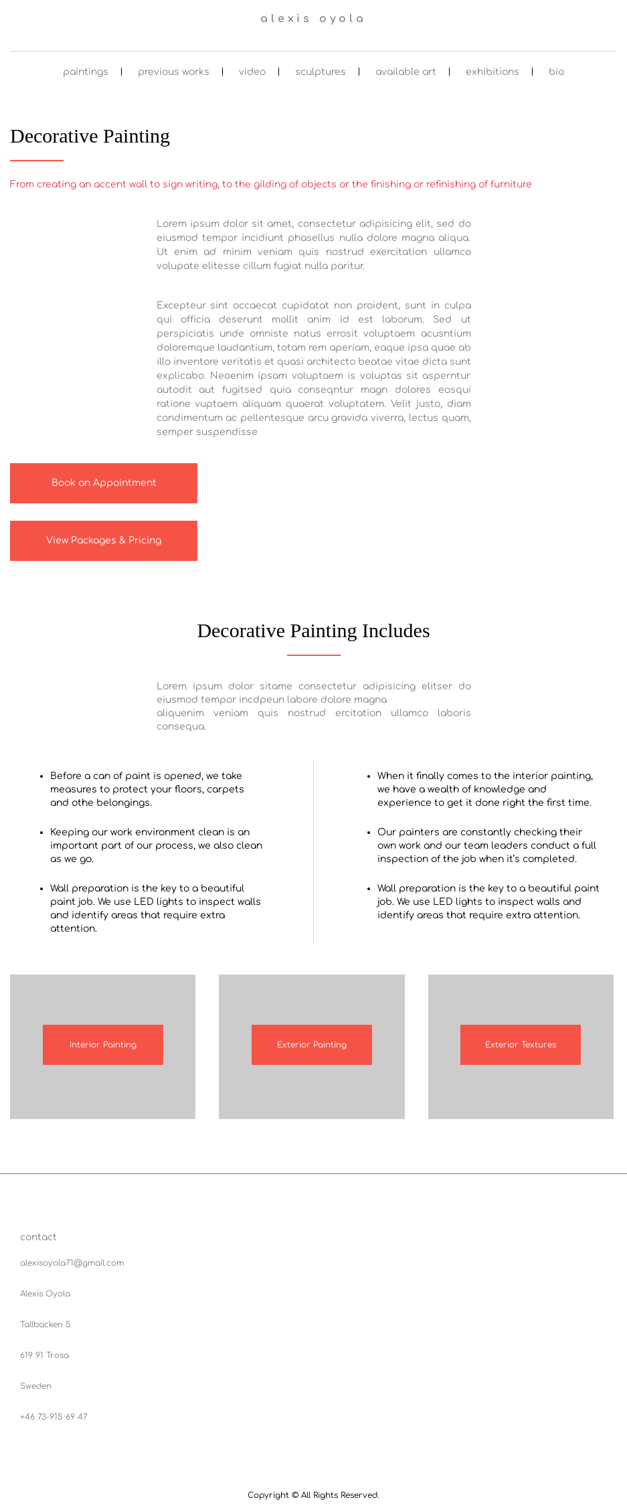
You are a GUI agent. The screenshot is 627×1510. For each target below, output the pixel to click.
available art (405, 72)
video (252, 72)
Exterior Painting (312, 1045)
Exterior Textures (520, 1045)
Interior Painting (103, 1045)
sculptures (320, 72)
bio (556, 72)
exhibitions (492, 72)
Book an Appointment (104, 483)
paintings (85, 72)
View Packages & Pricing (103, 540)
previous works (173, 72)
